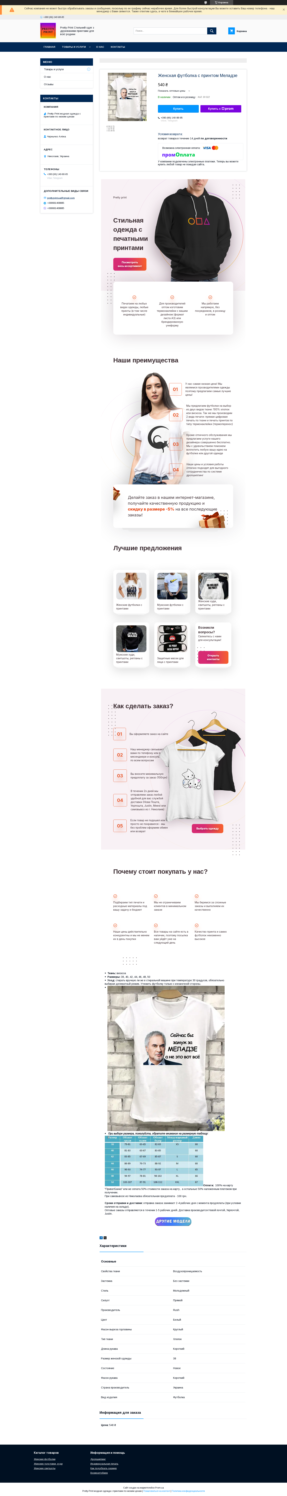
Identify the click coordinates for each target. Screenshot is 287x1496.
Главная (49, 47)
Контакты (118, 47)
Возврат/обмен (99, 1472)
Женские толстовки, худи (48, 1463)
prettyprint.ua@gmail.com (61, 197)
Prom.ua (159, 1487)
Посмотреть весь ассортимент (130, 264)
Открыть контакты (213, 657)
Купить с (221, 108)
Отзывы (48, 84)
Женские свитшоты (44, 1468)
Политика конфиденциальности (188, 1491)
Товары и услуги (74, 47)
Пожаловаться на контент (156, 1491)
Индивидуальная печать (104, 1463)
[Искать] (211, 30)
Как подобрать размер (103, 1468)
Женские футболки (44, 1459)
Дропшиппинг (98, 1459)
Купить (178, 108)
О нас (100, 47)
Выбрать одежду (207, 828)
